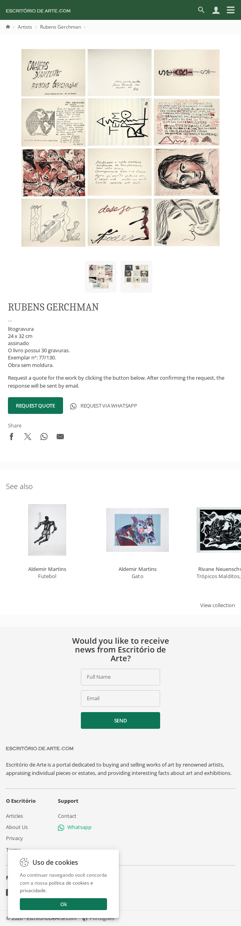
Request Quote (35, 405)
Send (120, 720)
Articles (14, 815)
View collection (217, 605)
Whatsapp (75, 827)
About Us (17, 827)
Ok (63, 904)
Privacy (14, 838)
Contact (67, 815)
